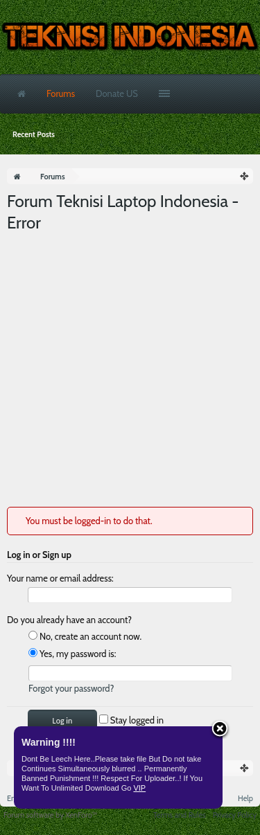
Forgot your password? (71, 688)
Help (245, 798)
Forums (60, 93)
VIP (139, 788)
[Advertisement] (130, 370)
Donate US (117, 93)
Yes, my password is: (72, 653)
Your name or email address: (60, 578)
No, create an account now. (84, 636)
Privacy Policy (235, 815)
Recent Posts (33, 134)
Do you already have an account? (69, 619)
